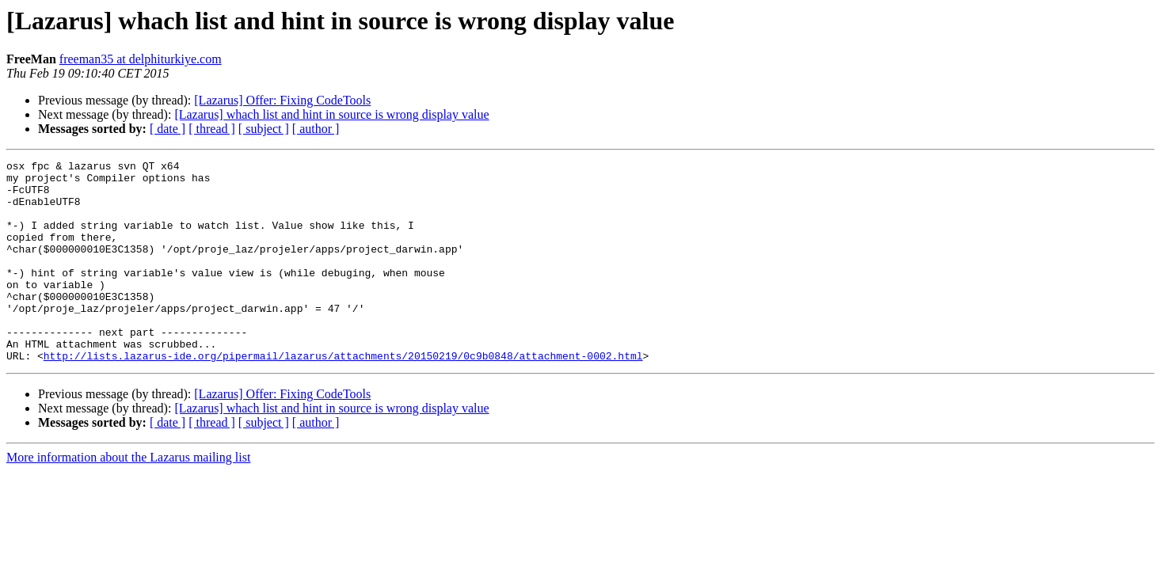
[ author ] (316, 128)
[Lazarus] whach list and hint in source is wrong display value (331, 114)
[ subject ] (263, 128)
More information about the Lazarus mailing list (128, 497)
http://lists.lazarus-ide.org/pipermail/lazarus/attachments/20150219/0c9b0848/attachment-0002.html (343, 396)
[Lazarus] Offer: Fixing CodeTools (282, 100)
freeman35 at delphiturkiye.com (140, 59)
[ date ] (167, 128)
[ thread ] (211, 128)
